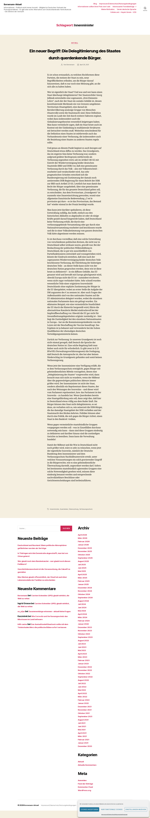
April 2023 (83, 661)
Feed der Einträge (86, 791)
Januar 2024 (84, 631)
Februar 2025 (84, 588)
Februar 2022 (84, 707)
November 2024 (85, 598)
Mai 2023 (82, 658)
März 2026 (83, 545)
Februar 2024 (84, 628)
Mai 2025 (82, 578)
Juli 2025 (82, 572)
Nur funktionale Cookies (112, 809)
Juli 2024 (82, 611)
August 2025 (84, 568)
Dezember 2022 (85, 674)
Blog (95, 4)
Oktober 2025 (84, 562)
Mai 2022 (82, 697)
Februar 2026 (84, 548)
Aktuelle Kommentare (88, 772)
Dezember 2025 (85, 555)
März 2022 (83, 704)
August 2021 (84, 727)
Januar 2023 (84, 671)
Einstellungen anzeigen (136, 809)
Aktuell (75, 43)
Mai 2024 (82, 618)
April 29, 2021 (85, 72)
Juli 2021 (82, 730)
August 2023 (84, 648)
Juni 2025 (82, 575)
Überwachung (74, 516)
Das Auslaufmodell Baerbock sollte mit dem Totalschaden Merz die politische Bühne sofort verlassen (43, 637)
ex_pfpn (21, 618)
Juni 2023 (82, 654)
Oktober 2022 (84, 681)
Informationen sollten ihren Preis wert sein (94, 7)
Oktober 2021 (84, 720)
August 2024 (84, 608)
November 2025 (85, 558)
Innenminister (54, 516)
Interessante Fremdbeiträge (123, 7)
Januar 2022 (84, 710)
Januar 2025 (84, 591)
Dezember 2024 (85, 595)
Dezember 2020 (85, 753)
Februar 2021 (84, 747)
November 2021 (85, 717)
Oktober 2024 (84, 601)
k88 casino (23, 634)
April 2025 (83, 581)
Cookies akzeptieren (89, 809)
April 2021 (83, 740)
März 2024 (83, 624)
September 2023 (86, 644)
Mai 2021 (82, 737)
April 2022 (83, 700)
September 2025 (86, 565)
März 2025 (83, 585)
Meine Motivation (107, 9)
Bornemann (70, 72)
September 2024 (86, 605)
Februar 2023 (84, 667)
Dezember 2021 (85, 714)
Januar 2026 (84, 552)
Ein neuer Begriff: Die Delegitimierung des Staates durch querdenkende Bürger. (75, 57)
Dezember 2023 (85, 634)
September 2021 (86, 724)
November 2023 (85, 638)
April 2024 (83, 621)
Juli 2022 (82, 691)
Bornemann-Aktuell (14, 4)
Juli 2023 (82, 651)
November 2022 (85, 677)
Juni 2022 (82, 694)
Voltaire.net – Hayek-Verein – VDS (123, 12)
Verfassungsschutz (86, 516)
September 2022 (86, 684)
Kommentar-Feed (86, 794)
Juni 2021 (82, 733)
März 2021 (83, 743)
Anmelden (83, 788)
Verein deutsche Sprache (126, 9)
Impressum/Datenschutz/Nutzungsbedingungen (114, 814)
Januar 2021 (84, 750)
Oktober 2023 (84, 641)
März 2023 (83, 664)
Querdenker (64, 516)
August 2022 (84, 687)
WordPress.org (85, 797)
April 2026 (83, 542)
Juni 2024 (83, 615)
